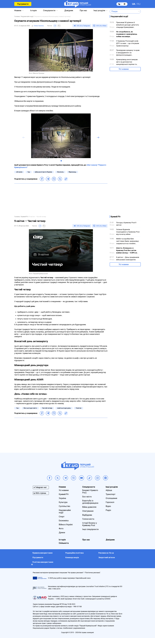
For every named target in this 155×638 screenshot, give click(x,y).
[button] (61, 160)
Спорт (61, 516)
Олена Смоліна (39, 26)
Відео (108, 506)
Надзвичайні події (65, 511)
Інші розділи (99, 10)
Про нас (83, 10)
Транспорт (110, 494)
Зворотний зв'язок (106, 557)
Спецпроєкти (49, 10)
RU (138, 4)
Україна (62, 498)
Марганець (72, 172)
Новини (17, 10)
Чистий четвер (47, 408)
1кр (28, 172)
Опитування (87, 511)
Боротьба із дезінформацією (90, 501)
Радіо (108, 510)
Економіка (63, 520)
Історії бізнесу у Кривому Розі (89, 524)
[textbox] (123, 11)
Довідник (68, 10)
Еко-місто (87, 496)
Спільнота (64, 543)
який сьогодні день (64, 408)
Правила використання (42, 553)
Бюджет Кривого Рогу (90, 491)
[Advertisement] (61, 199)
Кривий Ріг (64, 494)
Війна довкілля (89, 507)
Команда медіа (72, 557)
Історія (33, 10)
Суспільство (64, 506)
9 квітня (78, 408)
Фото (61, 528)
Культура (63, 502)
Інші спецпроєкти (90, 529)
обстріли (19, 172)
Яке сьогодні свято (30, 408)
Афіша (109, 490)
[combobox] (123, 11)
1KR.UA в (83, 26)
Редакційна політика (74, 553)
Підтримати (22, 4)
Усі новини (124, 69)
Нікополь (60, 172)
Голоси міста (88, 519)
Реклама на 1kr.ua (106, 553)
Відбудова (87, 515)
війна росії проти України (43, 172)
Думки (62, 532)
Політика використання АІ (42, 563)
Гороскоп (110, 502)
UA (133, 4)
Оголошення (111, 498)
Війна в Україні (66, 524)
